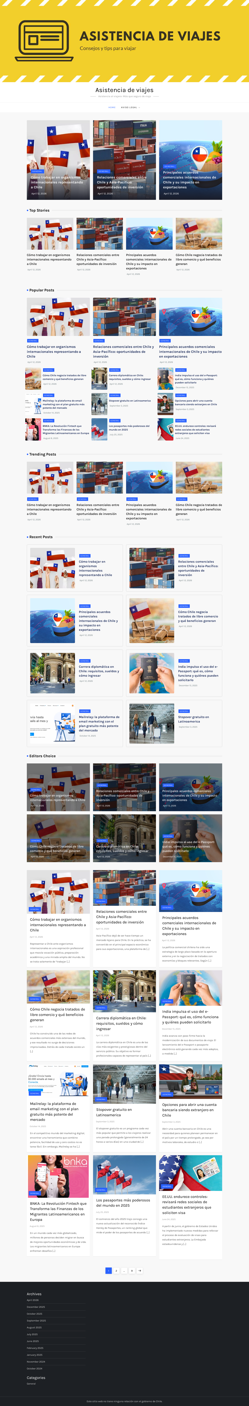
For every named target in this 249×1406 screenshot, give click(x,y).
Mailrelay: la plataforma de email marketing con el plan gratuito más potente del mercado (63, 404)
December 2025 (36, 1306)
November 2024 (36, 1361)
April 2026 (33, 1300)
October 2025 (34, 1313)
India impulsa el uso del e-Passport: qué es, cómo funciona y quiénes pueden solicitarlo (196, 379)
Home (112, 107)
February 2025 (35, 1347)
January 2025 (34, 1354)
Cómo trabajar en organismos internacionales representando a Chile (57, 182)
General (37, 171)
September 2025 (36, 1320)
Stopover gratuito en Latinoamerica (130, 400)
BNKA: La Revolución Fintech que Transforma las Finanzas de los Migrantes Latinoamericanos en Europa (66, 429)
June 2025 (33, 1341)
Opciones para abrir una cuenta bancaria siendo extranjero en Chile (189, 1110)
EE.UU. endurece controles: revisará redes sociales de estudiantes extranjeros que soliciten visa (195, 429)
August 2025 (34, 1327)
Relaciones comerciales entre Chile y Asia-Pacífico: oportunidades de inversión (122, 182)
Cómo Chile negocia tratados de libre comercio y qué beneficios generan (199, 259)
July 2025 (32, 1334)
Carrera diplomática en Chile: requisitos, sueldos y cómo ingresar (99, 671)
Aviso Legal (131, 107)
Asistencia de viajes (124, 90)
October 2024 (34, 1368)
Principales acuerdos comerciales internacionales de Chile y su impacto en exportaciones (190, 352)
